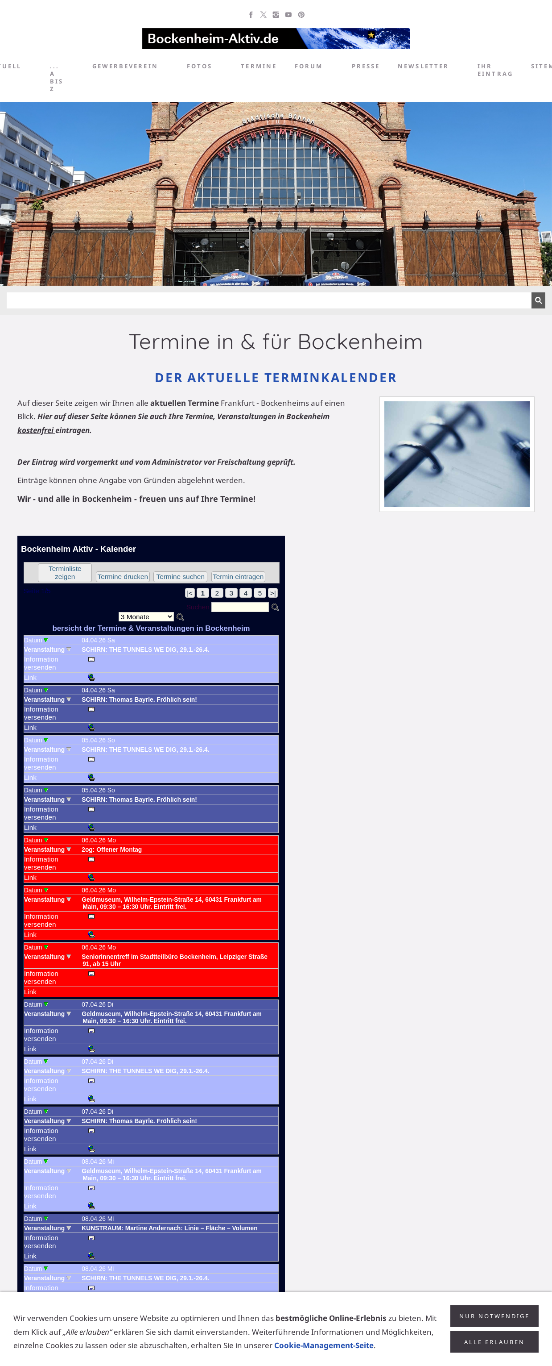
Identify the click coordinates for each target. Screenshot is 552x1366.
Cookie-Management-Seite (324, 1345)
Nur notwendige (494, 1316)
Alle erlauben (494, 1342)
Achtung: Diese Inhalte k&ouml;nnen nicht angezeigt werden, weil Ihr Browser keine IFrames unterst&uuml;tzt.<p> (151, 925)
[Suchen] (269, 300)
